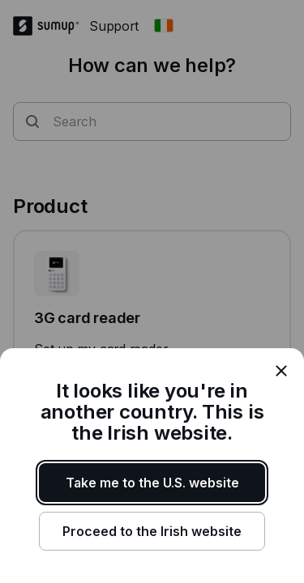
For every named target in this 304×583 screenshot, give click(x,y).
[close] (281, 370)
